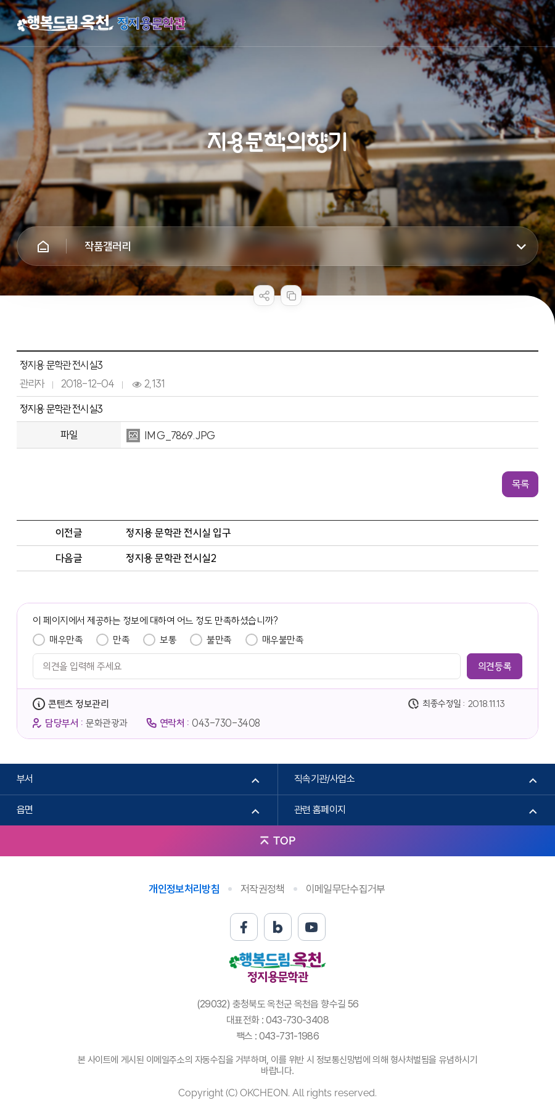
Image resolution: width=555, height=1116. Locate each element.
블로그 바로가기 (278, 927)
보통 (168, 640)
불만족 (219, 640)
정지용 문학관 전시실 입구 (178, 532)
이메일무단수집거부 (345, 889)
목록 (520, 483)
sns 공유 (263, 295)
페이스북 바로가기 (244, 927)
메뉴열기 (529, 23)
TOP (284, 840)
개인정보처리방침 (184, 889)
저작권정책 (262, 889)
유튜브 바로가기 (312, 927)
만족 (121, 640)
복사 (291, 295)
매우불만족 (283, 640)
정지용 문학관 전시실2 (171, 558)
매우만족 (66, 640)
